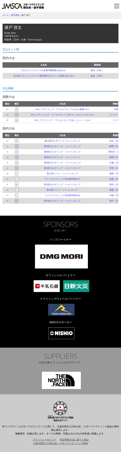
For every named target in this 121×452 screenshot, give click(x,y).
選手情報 (15, 15)
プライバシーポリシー (44, 440)
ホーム (6, 15)
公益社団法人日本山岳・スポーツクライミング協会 (60, 443)
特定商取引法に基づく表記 (74, 440)
